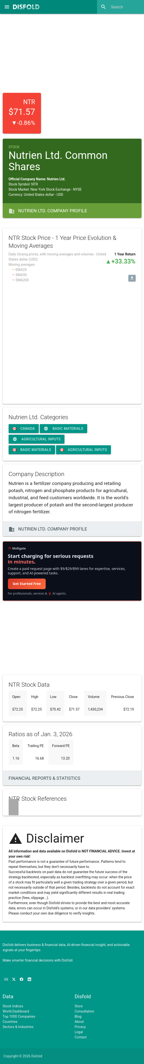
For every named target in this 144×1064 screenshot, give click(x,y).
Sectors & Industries (18, 1027)
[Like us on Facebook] (22, 979)
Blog (78, 1016)
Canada (24, 429)
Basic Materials (63, 428)
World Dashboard (16, 1011)
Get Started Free (27, 583)
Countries (10, 1022)
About (79, 1022)
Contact (81, 1037)
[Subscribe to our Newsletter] (6, 979)
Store (79, 1006)
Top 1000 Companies (19, 1016)
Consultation (84, 1011)
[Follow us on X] (14, 979)
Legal (79, 1032)
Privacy (80, 1027)
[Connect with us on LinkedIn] (29, 979)
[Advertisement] (72, 51)
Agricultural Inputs (37, 439)
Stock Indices (13, 1006)
